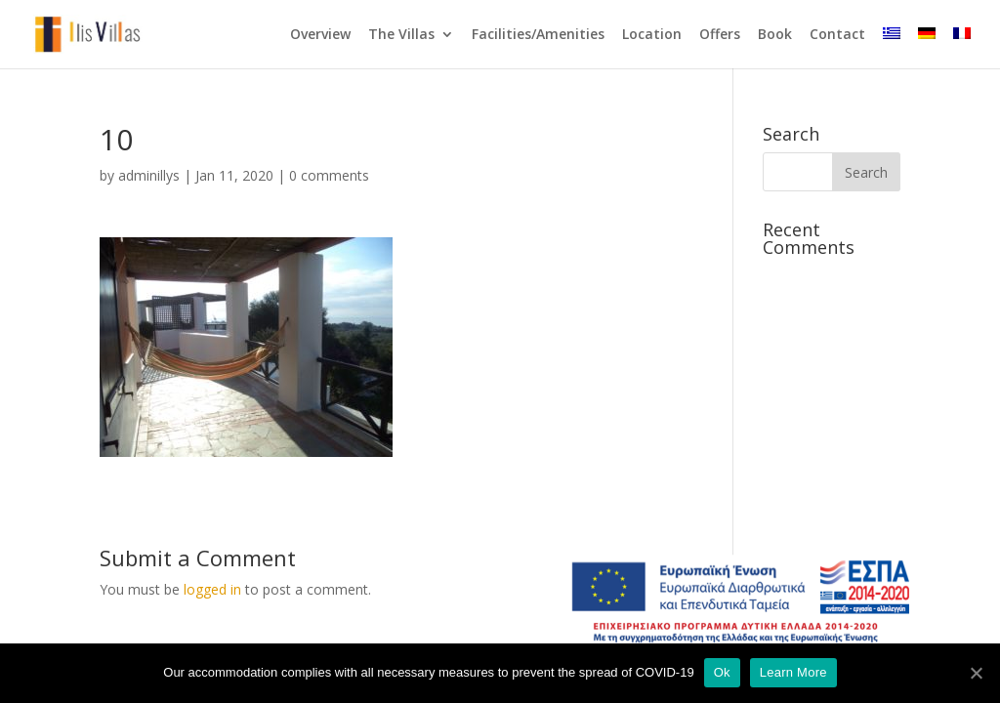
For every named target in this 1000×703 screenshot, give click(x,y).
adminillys (149, 175)
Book (775, 35)
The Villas (401, 35)
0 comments (329, 175)
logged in (212, 589)
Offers (719, 35)
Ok (722, 672)
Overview (320, 35)
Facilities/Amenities (538, 35)
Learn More (793, 672)
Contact (837, 35)
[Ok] (975, 672)
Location (652, 35)
